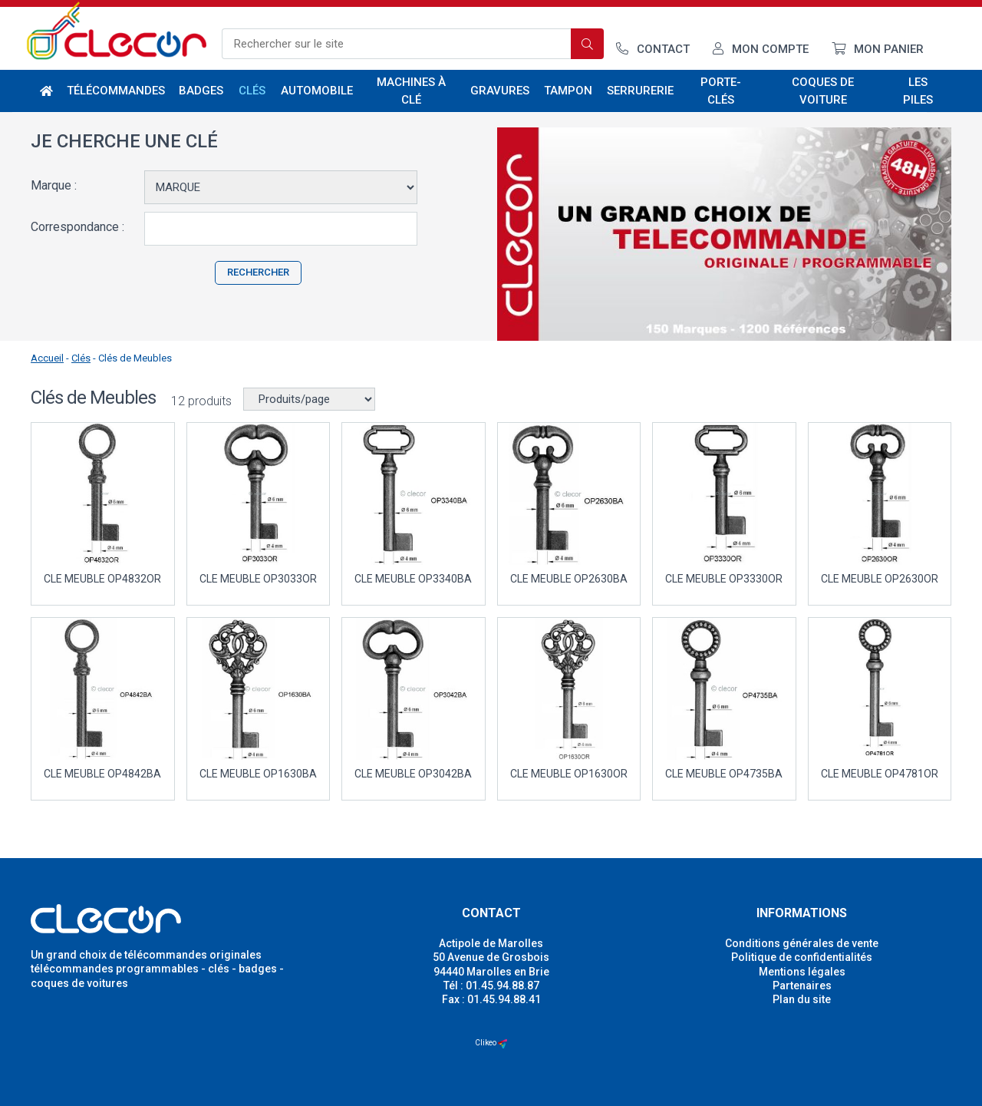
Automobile (316, 90)
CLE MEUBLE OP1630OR (569, 774)
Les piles (918, 91)
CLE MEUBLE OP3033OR (258, 579)
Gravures (500, 90)
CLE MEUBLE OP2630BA (569, 579)
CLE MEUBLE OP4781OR (879, 774)
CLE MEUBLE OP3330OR (724, 579)
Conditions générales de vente (801, 943)
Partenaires (802, 985)
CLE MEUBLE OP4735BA (724, 774)
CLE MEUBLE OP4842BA (102, 774)
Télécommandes (116, 90)
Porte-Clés (720, 91)
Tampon (568, 90)
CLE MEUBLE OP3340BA (413, 579)
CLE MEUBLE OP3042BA (413, 774)
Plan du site (802, 999)
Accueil (47, 358)
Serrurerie (640, 90)
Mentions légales (802, 972)
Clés (252, 90)
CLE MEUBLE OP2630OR (879, 579)
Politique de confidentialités (801, 957)
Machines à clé (411, 91)
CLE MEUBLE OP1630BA (258, 774)
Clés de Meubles (135, 358)
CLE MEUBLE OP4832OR (102, 579)
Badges (201, 90)
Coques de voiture (823, 91)
